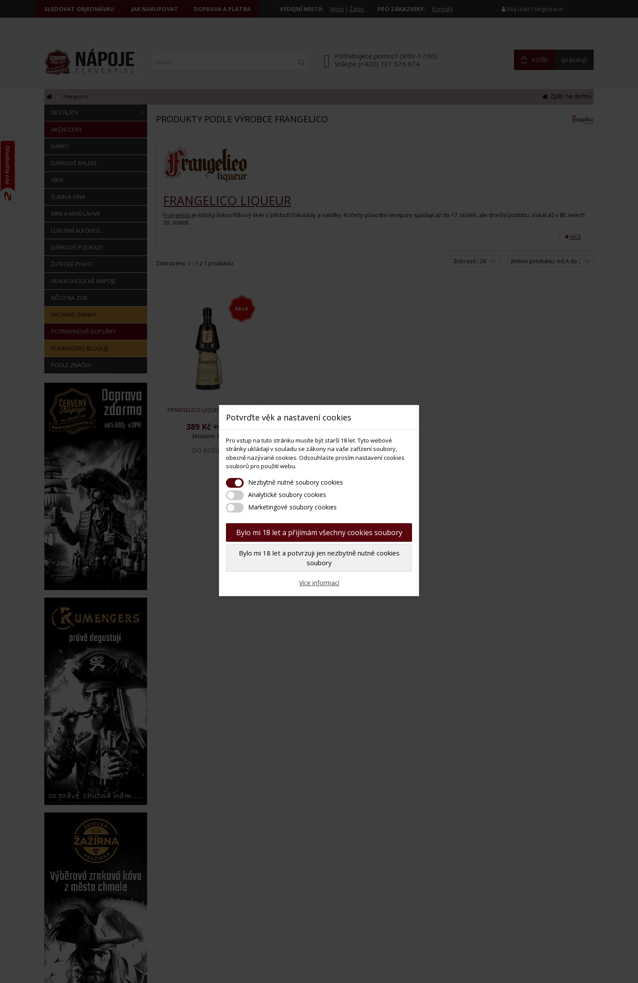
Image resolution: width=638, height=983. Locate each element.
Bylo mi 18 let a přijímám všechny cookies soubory (319, 532)
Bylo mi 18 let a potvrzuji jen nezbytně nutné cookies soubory (319, 557)
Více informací (319, 583)
